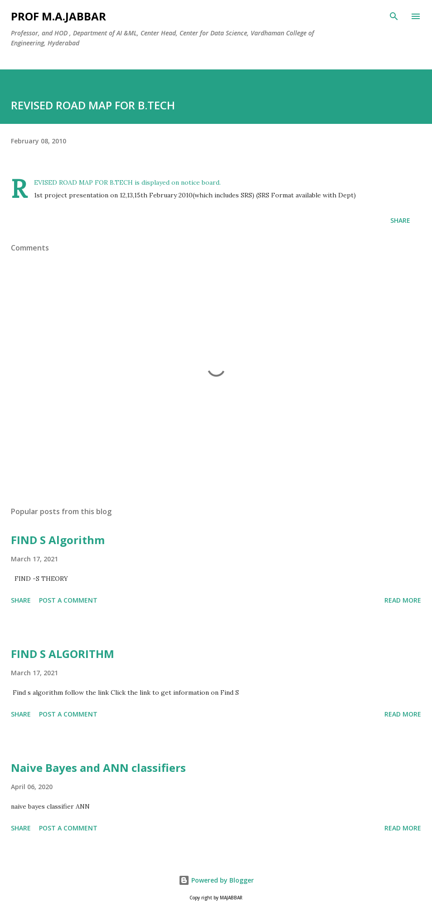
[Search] (393, 16)
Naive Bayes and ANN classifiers (98, 767)
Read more (402, 600)
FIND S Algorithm (58, 539)
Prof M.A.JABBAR (58, 16)
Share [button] (400, 220)
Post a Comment (68, 600)
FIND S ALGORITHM (62, 653)
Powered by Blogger (216, 880)
